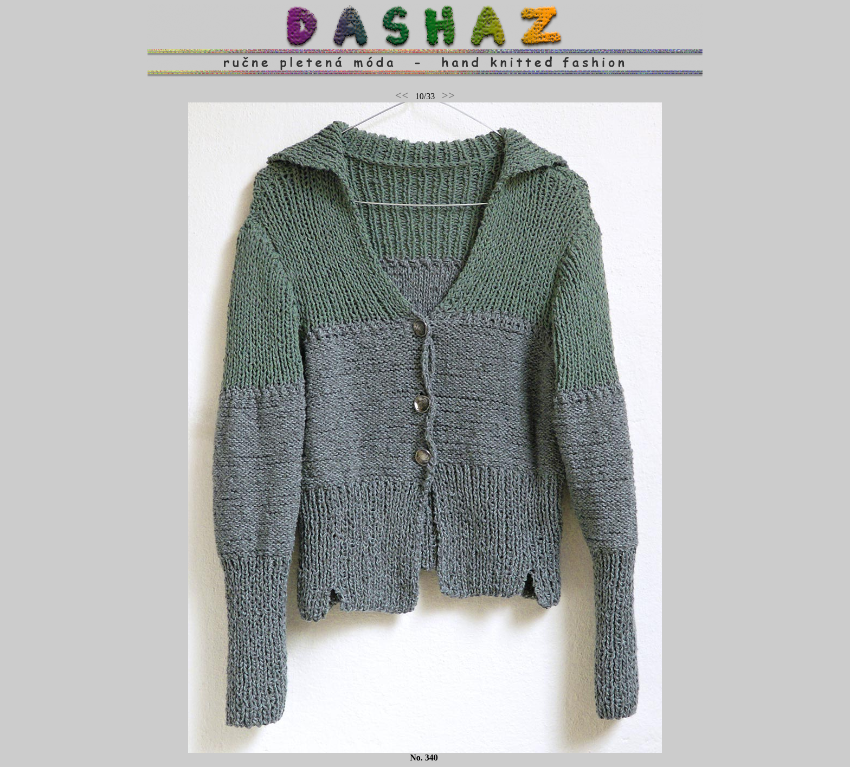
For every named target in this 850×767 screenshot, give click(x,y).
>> (448, 95)
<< (402, 95)
